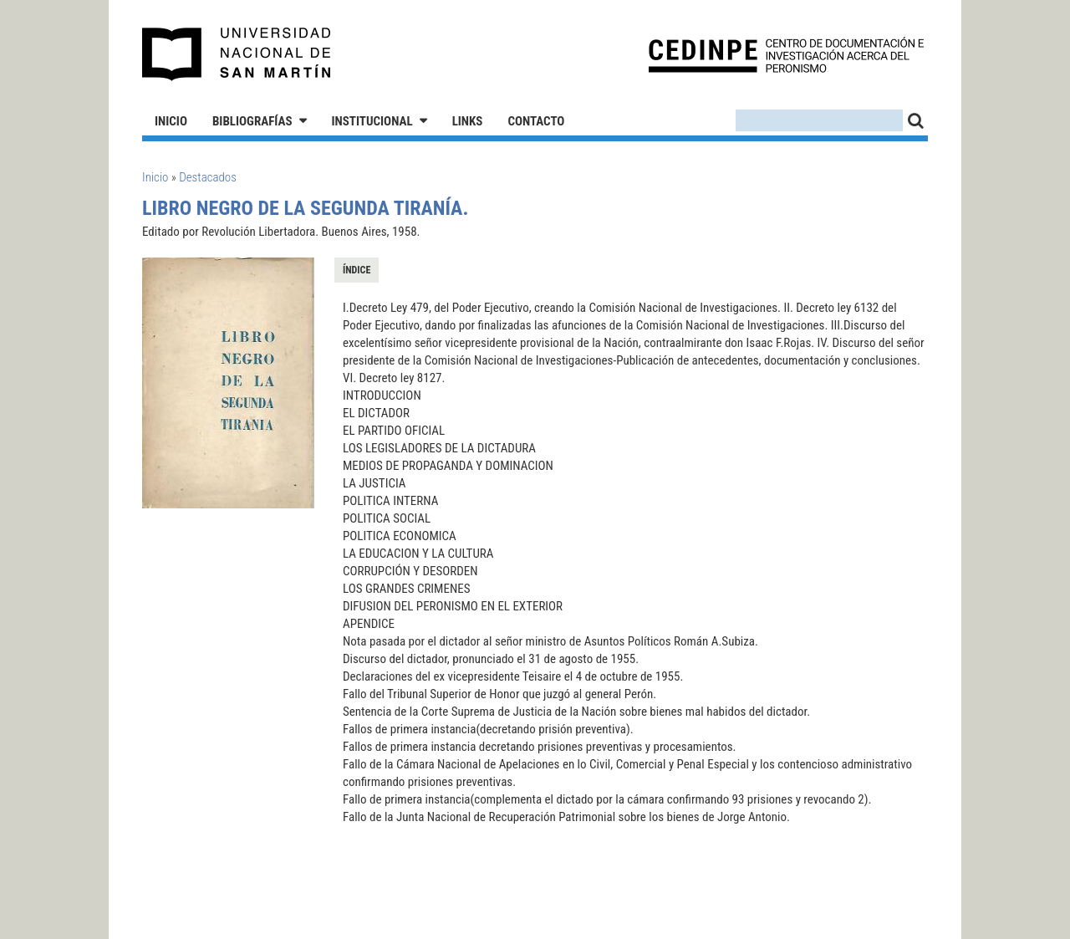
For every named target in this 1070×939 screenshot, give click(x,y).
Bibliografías (252, 121)
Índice (356, 270)
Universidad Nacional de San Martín (237, 54)
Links (467, 121)
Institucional (372, 121)
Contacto (535, 121)
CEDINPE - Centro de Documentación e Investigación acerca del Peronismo (786, 55)
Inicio (171, 121)
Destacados (208, 177)
